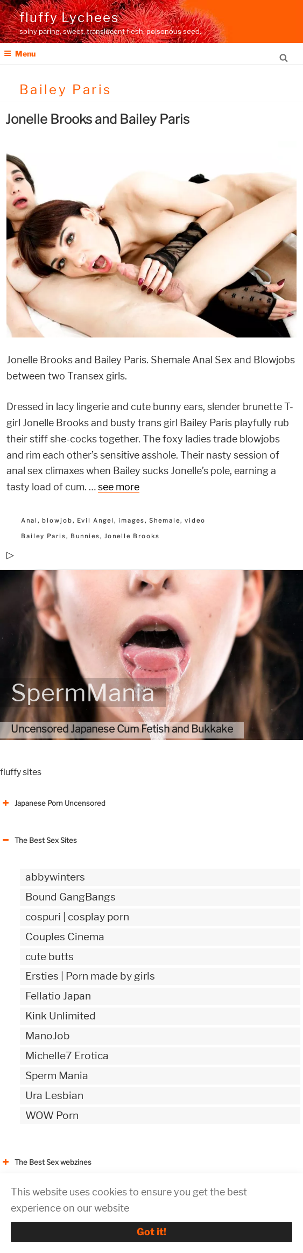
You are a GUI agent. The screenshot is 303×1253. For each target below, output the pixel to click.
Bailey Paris (43, 536)
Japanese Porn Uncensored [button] (52, 803)
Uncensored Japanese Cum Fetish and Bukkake (122, 728)
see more (118, 486)
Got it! (151, 1231)
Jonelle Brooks (132, 536)
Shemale (164, 520)
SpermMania (83, 692)
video (195, 520)
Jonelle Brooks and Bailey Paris (97, 119)
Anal (29, 520)
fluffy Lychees (69, 17)
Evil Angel (95, 520)
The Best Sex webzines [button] (45, 1162)
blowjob (57, 520)
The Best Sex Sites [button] (38, 840)
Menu (20, 53)
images (131, 520)
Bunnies (85, 536)
